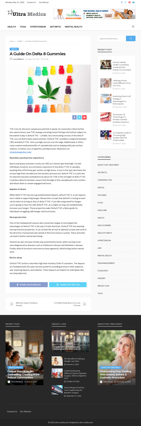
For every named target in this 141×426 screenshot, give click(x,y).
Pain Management (106, 263)
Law (99, 248)
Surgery (101, 278)
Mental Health (73, 26)
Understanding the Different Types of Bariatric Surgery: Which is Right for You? (75, 374)
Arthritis (55, 26)
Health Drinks (104, 225)
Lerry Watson (18, 59)
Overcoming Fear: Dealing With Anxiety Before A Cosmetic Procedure (115, 374)
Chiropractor (105, 180)
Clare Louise (108, 382)
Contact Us (31, 2)
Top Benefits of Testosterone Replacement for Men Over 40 (67, 348)
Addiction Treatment (108, 165)
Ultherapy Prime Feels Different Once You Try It (122, 83)
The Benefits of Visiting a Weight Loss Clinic (74, 360)
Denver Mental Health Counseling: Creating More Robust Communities (122, 66)
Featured (102, 195)
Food (100, 203)
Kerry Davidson (17, 382)
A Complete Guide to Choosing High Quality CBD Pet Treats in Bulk (122, 136)
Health (12, 26)
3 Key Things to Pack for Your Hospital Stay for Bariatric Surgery (74, 390)
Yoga (23, 26)
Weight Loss (103, 286)
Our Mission (44, 2)
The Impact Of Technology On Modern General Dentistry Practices (121, 118)
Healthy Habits (105, 233)
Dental (101, 187)
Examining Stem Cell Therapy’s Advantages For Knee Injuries (122, 100)
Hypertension (38, 26)
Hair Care (102, 210)
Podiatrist (103, 271)
